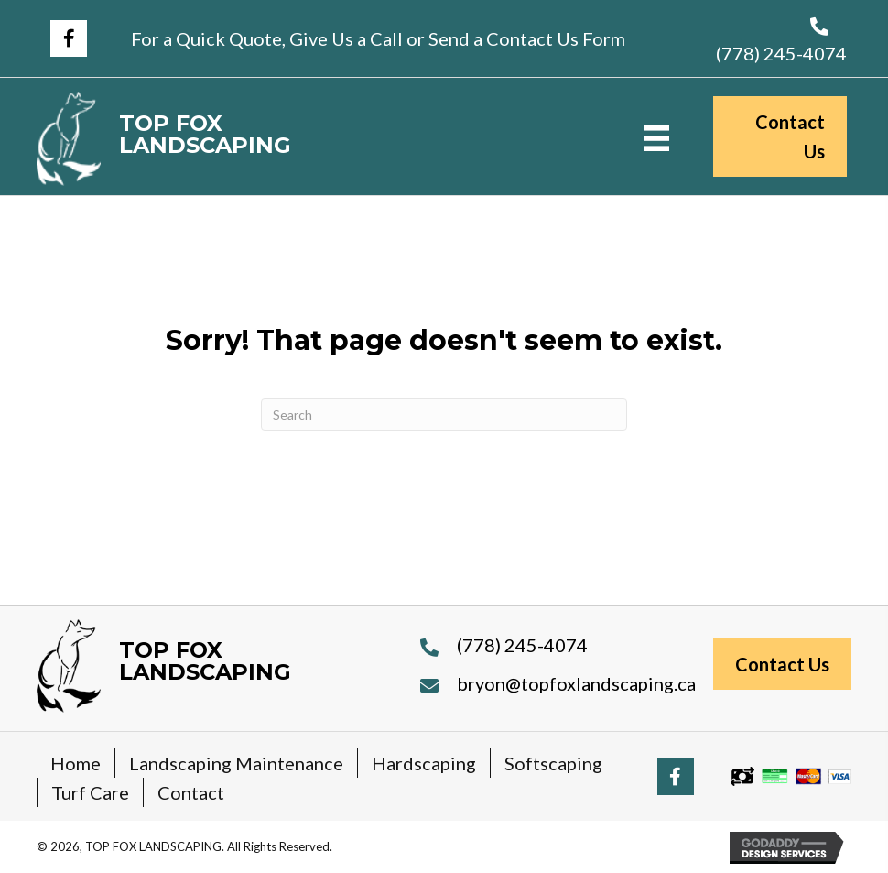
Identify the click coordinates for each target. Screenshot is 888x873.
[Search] (444, 414)
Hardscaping (424, 763)
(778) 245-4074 (781, 53)
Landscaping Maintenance (236, 763)
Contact (190, 792)
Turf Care (90, 792)
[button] (68, 38)
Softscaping (553, 763)
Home (75, 763)
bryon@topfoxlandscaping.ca (576, 683)
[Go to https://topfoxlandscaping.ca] (254, 139)
